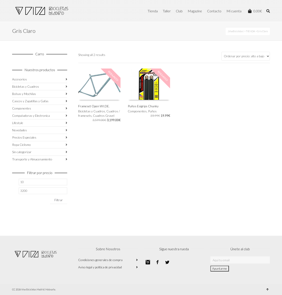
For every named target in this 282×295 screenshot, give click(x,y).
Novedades (19, 130)
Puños (152, 111)
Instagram (147, 262)
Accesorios (19, 79)
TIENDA (250, 31)
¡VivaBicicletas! (236, 31)
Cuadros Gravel (103, 115)
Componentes (137, 111)
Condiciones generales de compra (100, 260)
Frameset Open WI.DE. (93, 106)
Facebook (157, 262)
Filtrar (58, 200)
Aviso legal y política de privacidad (100, 267)
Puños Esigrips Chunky (143, 106)
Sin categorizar (22, 152)
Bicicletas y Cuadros (91, 111)
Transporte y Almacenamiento (32, 159)
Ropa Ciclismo (21, 145)
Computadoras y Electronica (31, 115)
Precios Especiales (24, 137)
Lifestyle (17, 123)
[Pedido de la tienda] (245, 56)
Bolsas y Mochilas (24, 94)
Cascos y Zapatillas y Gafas (30, 101)
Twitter (167, 262)
